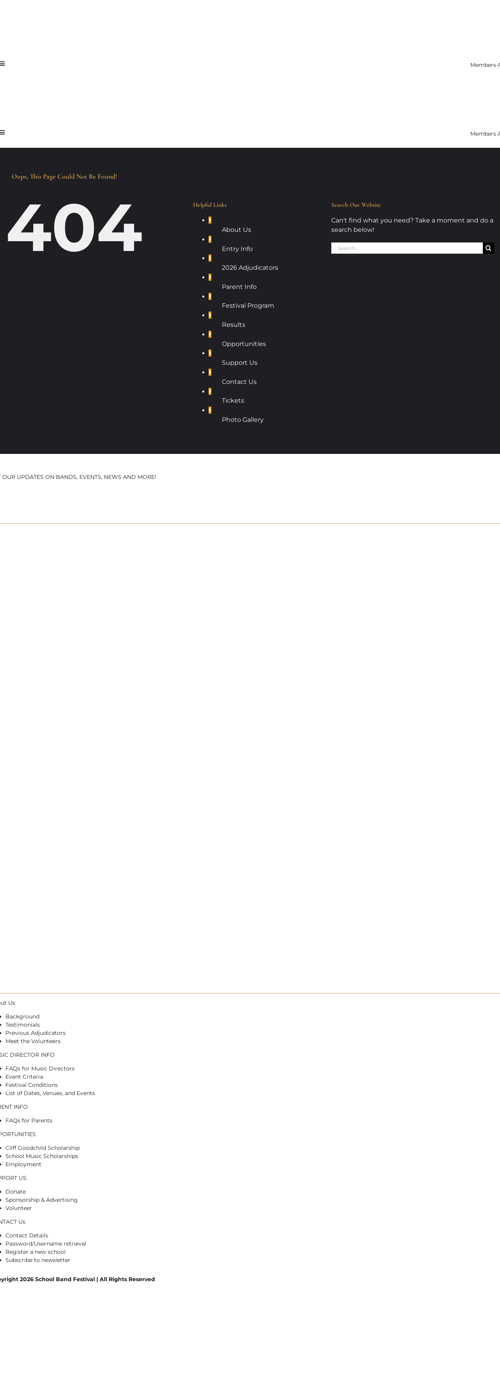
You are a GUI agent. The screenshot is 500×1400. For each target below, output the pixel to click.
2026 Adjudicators (250, 267)
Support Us (239, 362)
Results (233, 324)
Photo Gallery (243, 419)
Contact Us (239, 381)
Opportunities (244, 344)
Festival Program (248, 305)
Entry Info (237, 249)
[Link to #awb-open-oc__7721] (2, 63)
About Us (236, 229)
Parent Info (239, 286)
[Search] (488, 248)
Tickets (233, 400)
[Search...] (407, 248)
